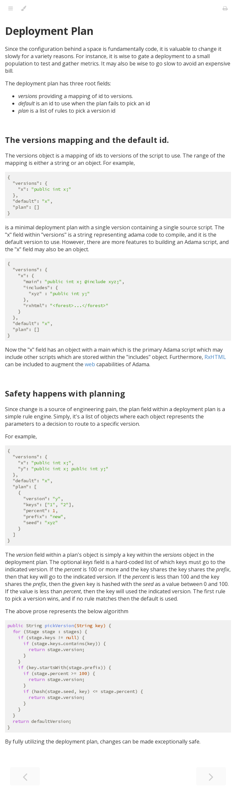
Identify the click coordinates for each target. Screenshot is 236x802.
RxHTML (215, 357)
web (90, 364)
